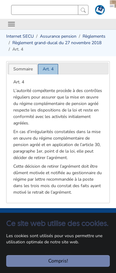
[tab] (23, 69)
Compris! (58, 261)
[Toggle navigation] (11, 24)
